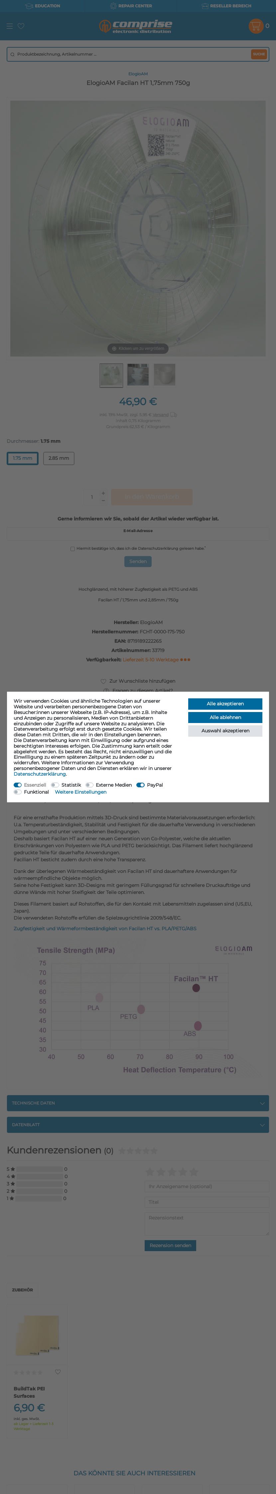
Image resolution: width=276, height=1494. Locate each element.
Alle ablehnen (225, 717)
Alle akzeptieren (225, 704)
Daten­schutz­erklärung (40, 774)
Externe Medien (114, 785)
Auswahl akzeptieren (225, 731)
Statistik (71, 785)
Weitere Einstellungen (80, 792)
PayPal (155, 785)
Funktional (36, 792)
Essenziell (35, 785)
